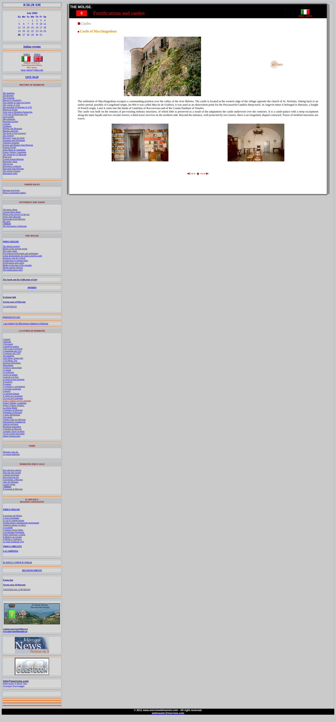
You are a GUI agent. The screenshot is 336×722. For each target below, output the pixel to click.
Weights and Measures (12, 128)
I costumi (7, 370)
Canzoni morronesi (11, 475)
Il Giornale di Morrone (12, 489)
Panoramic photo (10, 161)
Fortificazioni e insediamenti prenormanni (21, 523)
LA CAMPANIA (10, 551)
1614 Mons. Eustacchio (13, 358)
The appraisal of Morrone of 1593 (17, 107)
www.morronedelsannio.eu (15, 631)
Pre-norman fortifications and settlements (20, 253)
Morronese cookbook (12, 166)
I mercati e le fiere (11, 377)
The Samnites (9, 93)
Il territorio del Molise (12, 515)
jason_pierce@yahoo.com (32, 70)
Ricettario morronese (12, 426)
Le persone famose (11, 393)
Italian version (32, 46)
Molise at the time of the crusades (17, 265)
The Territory (8, 135)
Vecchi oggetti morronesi (14, 433)
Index (27, 54)
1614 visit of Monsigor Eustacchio (17, 112)
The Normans (9, 98)
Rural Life (7, 157)
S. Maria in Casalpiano (13, 396)
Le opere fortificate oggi (13, 541)
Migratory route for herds (14, 138)
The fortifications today (13, 270)
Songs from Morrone (12, 216)
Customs (6, 124)
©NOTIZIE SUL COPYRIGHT (16, 589)
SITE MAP (32, 77)
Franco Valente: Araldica (13, 405)
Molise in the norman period (15, 248)
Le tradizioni (8, 372)
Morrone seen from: (11, 190)
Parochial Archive (10, 121)
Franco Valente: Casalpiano (14, 152)
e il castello (8, 527)
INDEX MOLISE (11, 241)
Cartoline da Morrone (12, 429)
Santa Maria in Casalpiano (14, 150)
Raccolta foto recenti (12, 472)
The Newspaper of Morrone (15, 226)
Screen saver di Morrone (14, 585)
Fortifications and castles (13, 263)
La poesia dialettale (11, 454)
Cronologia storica (11, 346)
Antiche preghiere (10, 424)
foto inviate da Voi (11, 477)
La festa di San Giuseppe (13, 379)
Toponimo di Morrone (12, 412)
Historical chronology (12, 100)
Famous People (9, 147)
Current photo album (12, 212)
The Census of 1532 (11, 105)
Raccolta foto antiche (12, 470)
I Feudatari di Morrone (12, 410)
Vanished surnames (11, 142)
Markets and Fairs (10, 131)
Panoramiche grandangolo (14, 422)
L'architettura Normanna (13, 532)
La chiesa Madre (10, 408)
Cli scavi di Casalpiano (13, 398)
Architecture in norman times (15, 260)
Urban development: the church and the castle (22, 256)
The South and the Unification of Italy (20, 279)
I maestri (6, 391)
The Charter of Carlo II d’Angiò (16, 102)
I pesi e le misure (10, 374)
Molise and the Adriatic (13, 267)
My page (6, 221)
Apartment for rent (11, 317)
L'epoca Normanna (11, 518)
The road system (10, 251)
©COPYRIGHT (10, 306)
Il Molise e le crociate (12, 537)
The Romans (8, 95)
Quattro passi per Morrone (14, 419)
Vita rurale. (8, 417)
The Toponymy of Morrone (14, 154)
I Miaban (7, 224)
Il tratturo (7, 384)
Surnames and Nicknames (14, 140)
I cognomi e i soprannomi (14, 386)
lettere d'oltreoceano (11, 436)
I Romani (7, 341)
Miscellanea (8, 365)
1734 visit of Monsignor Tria (15, 114)
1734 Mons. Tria (10, 360)
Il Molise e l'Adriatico (12, 539)
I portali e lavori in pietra (13, 431)
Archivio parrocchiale (12, 367)
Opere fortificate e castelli (14, 534)
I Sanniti (6, 339)
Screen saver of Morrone (14, 302)
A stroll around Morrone (13, 159)
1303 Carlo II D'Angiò (12, 348)
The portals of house (11, 171)
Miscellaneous (9, 119)
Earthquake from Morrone (14, 219)
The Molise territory (11, 246)
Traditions (7, 126)
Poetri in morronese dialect (14, 192)
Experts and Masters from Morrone (18, 145)
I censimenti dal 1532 (12, 351)
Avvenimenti (8, 356)
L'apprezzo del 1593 (11, 353)
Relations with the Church (14, 258)
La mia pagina (9, 484)
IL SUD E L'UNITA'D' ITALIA (17, 562)
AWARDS (31, 287)
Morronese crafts (10, 173)
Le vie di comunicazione (13, 520)
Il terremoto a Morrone (13, 479)
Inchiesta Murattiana (12, 363)
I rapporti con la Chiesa (13, 530)
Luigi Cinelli (8, 116)
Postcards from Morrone (13, 168)
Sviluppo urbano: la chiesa (14, 525)
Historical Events (10, 109)
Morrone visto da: (10, 452)
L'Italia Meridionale (11, 415)
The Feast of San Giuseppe (14, 133)
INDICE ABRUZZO (12, 546)
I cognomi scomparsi (12, 389)
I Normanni (8, 344)
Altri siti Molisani (10, 482)
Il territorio (7, 382)
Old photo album (10, 209)
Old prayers (8, 164)
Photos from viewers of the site (16, 214)
